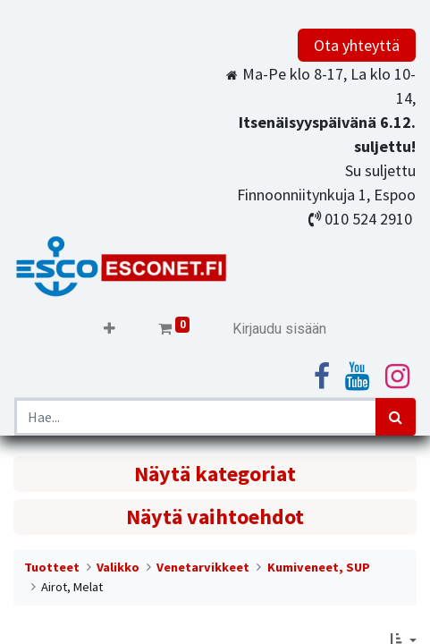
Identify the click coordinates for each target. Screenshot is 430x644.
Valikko (118, 567)
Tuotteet (52, 567)
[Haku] (395, 417)
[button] (109, 329)
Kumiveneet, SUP (318, 567)
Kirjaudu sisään (279, 328)
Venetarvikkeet (202, 567)
